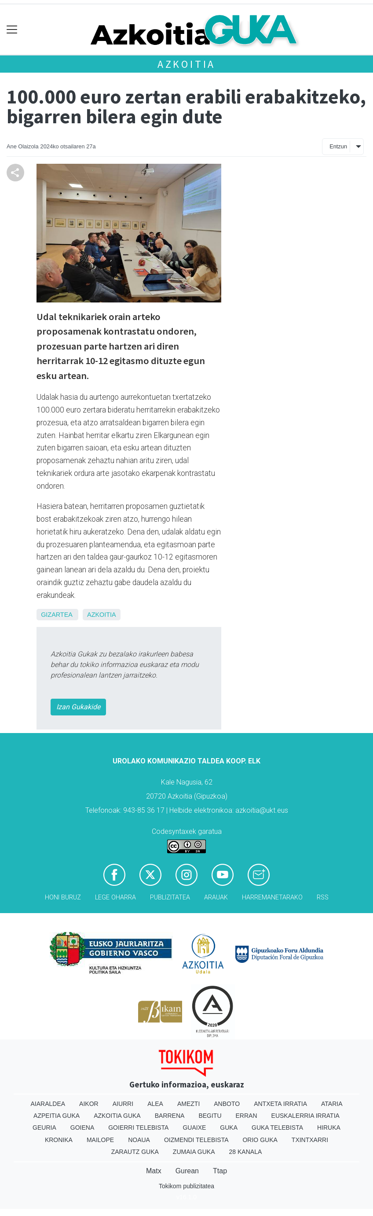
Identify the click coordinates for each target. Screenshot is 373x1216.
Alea (155, 1103)
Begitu (209, 1115)
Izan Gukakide (78, 707)
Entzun (338, 146)
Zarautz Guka (135, 1151)
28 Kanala (245, 1151)
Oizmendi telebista (196, 1139)
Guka (229, 1127)
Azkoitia (186, 64)
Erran (246, 1115)
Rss (323, 897)
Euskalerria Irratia (305, 1115)
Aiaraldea (48, 1103)
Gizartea (56, 614)
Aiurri (123, 1103)
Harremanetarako (272, 897)
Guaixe (194, 1127)
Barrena (170, 1115)
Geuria (44, 1127)
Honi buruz (63, 897)
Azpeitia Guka (56, 1115)
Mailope (100, 1139)
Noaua (139, 1139)
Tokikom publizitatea (186, 1186)
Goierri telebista (138, 1127)
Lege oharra (115, 897)
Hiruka (328, 1127)
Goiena (82, 1127)
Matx (153, 1171)
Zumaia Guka (194, 1151)
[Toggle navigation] (12, 29)
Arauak (216, 897)
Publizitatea (170, 897)
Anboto (227, 1103)
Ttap (220, 1171)
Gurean (187, 1171)
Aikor (89, 1103)
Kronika (59, 1139)
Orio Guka (259, 1139)
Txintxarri (310, 1139)
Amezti (188, 1103)
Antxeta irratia (280, 1103)
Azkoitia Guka (117, 1115)
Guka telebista (277, 1127)
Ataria (332, 1103)
